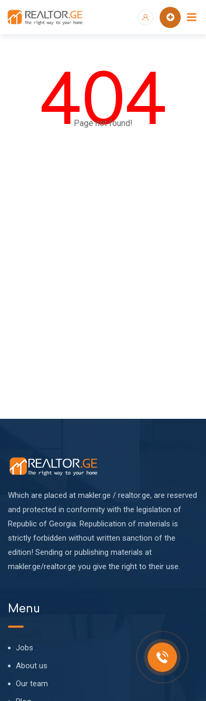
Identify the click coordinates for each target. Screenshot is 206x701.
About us (31, 665)
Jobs (24, 647)
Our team (32, 683)
